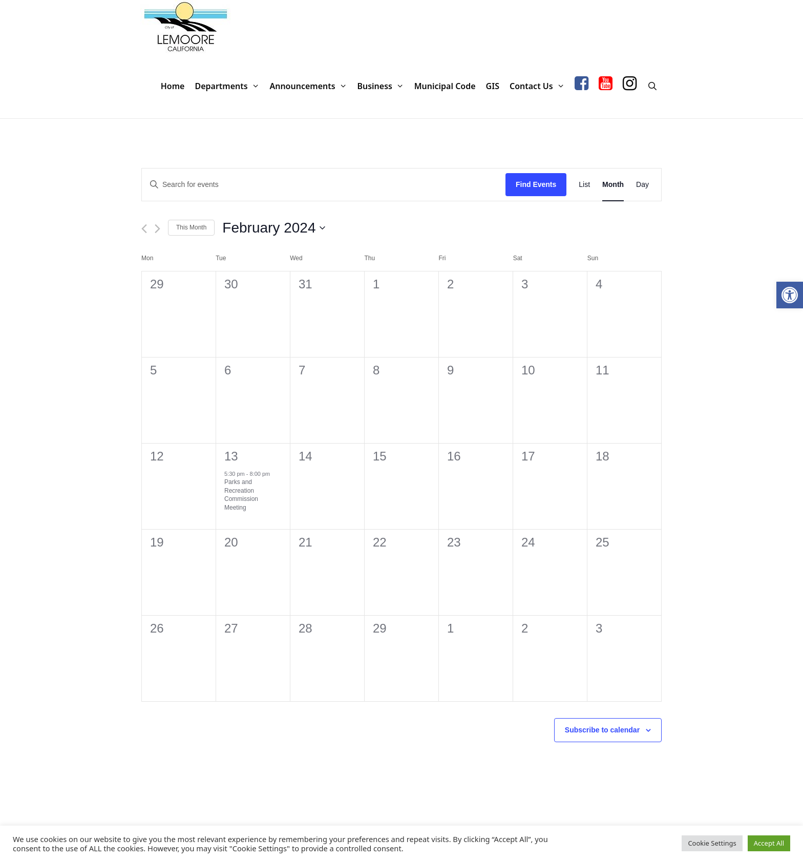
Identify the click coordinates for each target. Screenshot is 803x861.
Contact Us (539, 86)
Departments (229, 86)
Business (383, 86)
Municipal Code (445, 86)
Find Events (536, 184)
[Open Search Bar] (652, 86)
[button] (789, 295)
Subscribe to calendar (602, 730)
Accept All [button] (769, 843)
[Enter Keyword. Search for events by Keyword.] (323, 185)
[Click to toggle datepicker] (273, 228)
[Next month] (157, 229)
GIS (492, 86)
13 (231, 456)
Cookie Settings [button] (712, 843)
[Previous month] (144, 229)
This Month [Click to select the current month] (191, 227)
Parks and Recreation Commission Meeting (241, 494)
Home (173, 86)
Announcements (310, 86)
